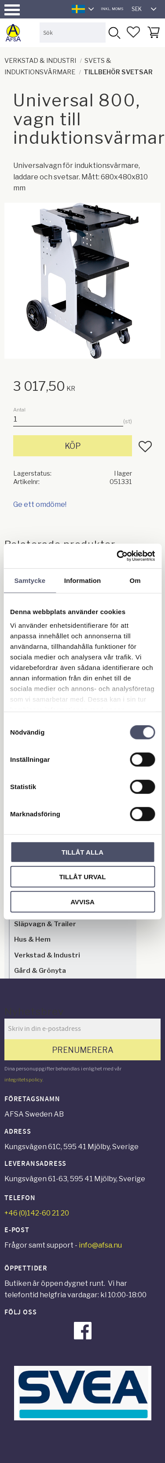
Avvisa (82, 901)
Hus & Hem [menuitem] (32, 939)
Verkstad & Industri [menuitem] (47, 955)
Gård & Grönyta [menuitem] (40, 970)
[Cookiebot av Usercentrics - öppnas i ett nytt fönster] (117, 556)
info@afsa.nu (100, 1245)
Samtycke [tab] (29, 580)
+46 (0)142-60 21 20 (36, 1213)
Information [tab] (82, 580)
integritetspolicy (23, 1080)
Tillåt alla (82, 851)
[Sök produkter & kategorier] (73, 32)
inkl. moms (112, 9)
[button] (12, 10)
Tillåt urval (82, 877)
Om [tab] (135, 580)
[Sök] (114, 32)
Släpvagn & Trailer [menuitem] (45, 924)
